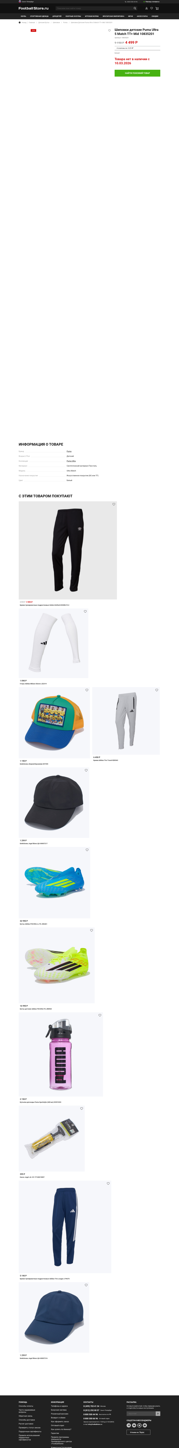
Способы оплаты (26, 1406)
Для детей (57, 16)
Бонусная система (59, 1410)
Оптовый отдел (57, 1425)
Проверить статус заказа (29, 1428)
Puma (69, 451)
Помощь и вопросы (152, 2)
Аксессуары (142, 16)
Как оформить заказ (60, 1421)
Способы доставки (27, 1420)
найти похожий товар (137, 73)
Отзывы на (140, 1432)
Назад (22, 22)
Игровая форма (92, 16)
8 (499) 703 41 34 (91, 1406)
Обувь (23, 16)
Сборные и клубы (73, 16)
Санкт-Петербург (26, 2)
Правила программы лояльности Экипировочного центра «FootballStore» (61, 1440)
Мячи (130, 16)
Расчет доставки (26, 1424)
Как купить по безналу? (61, 1429)
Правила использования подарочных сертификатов (29, 1437)
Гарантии (55, 1433)
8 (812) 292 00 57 (91, 1410)
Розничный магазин (59, 1414)
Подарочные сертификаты (30, 1431)
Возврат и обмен (58, 1418)
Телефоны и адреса (59, 1406)
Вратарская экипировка (113, 16)
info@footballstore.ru (95, 1424)
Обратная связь (25, 1416)
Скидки (155, 16)
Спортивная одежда (39, 16)
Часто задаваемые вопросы (27, 1411)
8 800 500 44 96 (131, 2)
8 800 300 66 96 (90, 1418)
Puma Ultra (71, 461)
